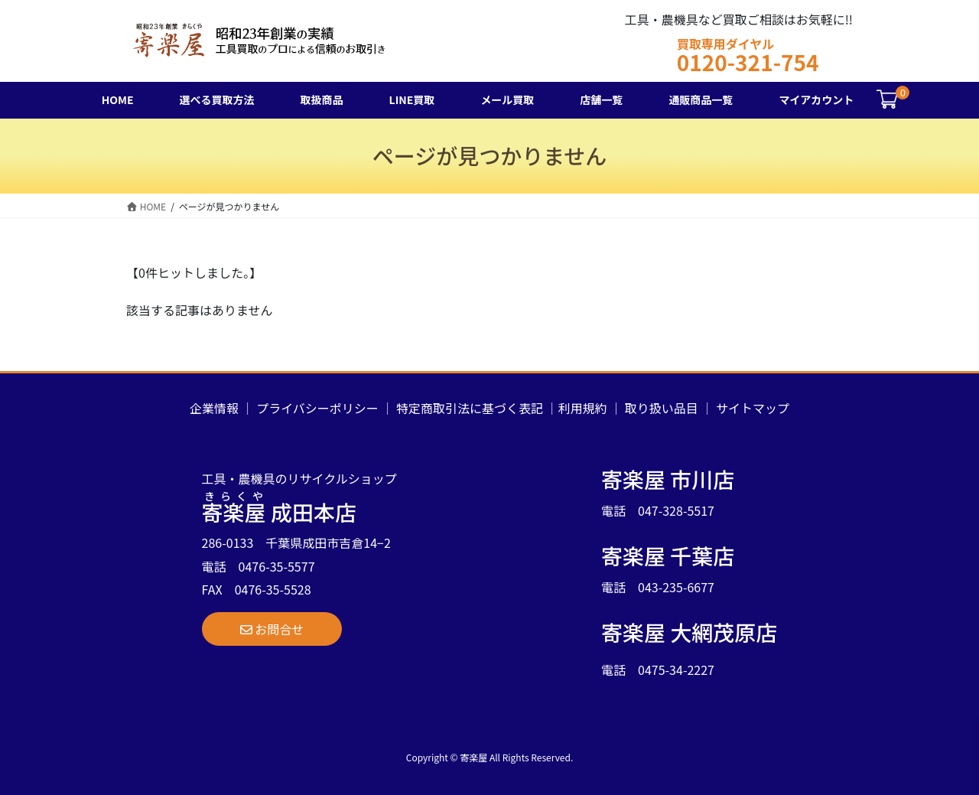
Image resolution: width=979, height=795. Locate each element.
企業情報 (214, 408)
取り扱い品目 (661, 408)
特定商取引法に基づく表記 (469, 408)
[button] (272, 629)
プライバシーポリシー (317, 408)
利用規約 (582, 408)
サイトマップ (752, 408)
